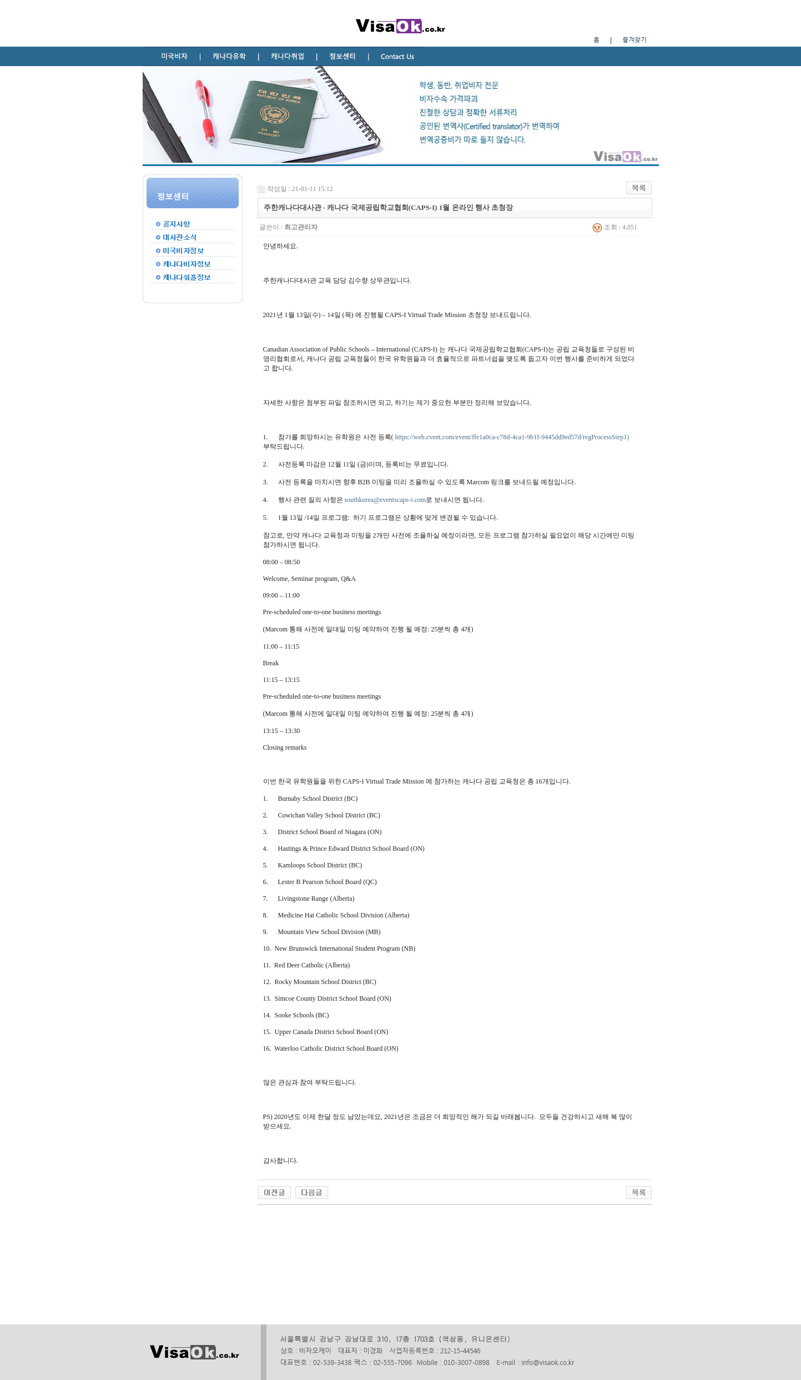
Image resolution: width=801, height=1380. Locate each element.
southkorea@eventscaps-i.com (385, 500)
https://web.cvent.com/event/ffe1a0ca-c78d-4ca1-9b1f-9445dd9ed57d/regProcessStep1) (512, 437)
